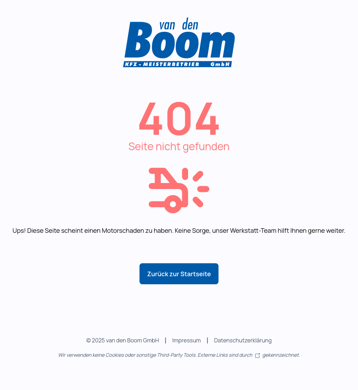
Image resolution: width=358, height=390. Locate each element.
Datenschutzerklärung (243, 340)
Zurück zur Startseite (179, 274)
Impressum (186, 340)
